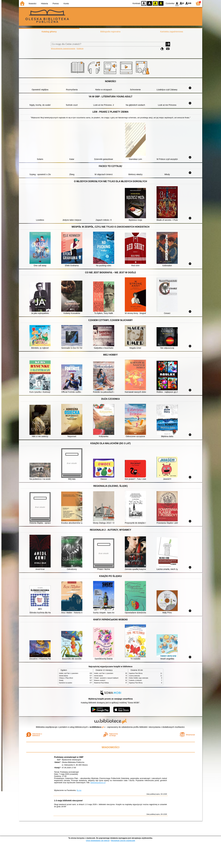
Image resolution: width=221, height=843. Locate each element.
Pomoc (56, 3)
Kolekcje (80, 48)
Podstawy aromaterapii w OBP (68, 757)
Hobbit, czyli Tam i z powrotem (68, 673)
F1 (182, 3)
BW (149, 3)
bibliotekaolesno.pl (97, 782)
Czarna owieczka (134, 676)
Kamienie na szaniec (65, 683)
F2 (188, 3)
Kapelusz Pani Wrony (136, 673)
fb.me (79, 790)
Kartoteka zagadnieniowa (171, 31)
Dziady (61, 680)
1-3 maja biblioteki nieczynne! (68, 800)
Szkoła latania (63, 676)
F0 (177, 3)
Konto (66, 3)
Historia (44, 3)
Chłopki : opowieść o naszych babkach (106, 678)
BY (161, 3)
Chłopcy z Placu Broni (66, 678)
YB (155, 3)
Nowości (32, 3)
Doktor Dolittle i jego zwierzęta (138, 678)
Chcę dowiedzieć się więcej (97, 840)
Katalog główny (49, 31)
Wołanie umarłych (99, 680)
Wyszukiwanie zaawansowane (63, 48)
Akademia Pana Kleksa (101, 683)
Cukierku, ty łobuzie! (135, 680)
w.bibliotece (97, 727)
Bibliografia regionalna (110, 31)
